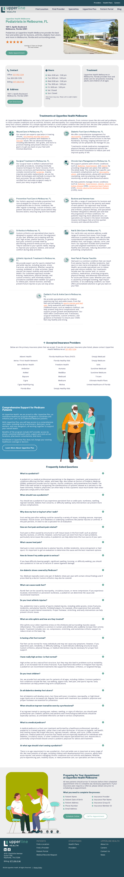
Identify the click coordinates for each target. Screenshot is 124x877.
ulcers (73, 177)
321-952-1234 (18, 77)
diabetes (81, 169)
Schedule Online (72, 819)
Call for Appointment (95, 819)
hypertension (91, 169)
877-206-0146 (18, 85)
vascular (19, 143)
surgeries (40, 175)
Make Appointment (17, 56)
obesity (104, 169)
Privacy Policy (38, 870)
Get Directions (15, 104)
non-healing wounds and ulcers (36, 139)
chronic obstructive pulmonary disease (92, 191)
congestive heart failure (99, 189)
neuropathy (76, 139)
